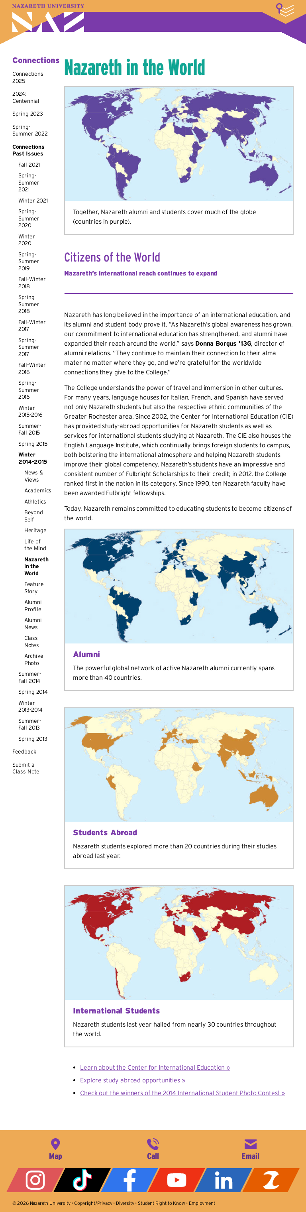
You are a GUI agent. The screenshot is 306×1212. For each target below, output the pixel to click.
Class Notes (31, 641)
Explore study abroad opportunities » (132, 1080)
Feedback (24, 751)
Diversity (125, 1203)
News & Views (33, 476)
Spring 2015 (32, 444)
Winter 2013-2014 (30, 706)
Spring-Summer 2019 (28, 261)
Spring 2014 (33, 692)
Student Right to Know (161, 1203)
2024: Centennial (25, 97)
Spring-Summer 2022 (30, 130)
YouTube (176, 1180)
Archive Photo (33, 659)
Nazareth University (48, 18)
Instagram (35, 1180)
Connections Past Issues (28, 150)
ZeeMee (271, 1180)
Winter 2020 (26, 240)
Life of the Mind (35, 545)
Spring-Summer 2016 (28, 390)
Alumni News (33, 623)
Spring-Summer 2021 (28, 182)
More (285, 10)
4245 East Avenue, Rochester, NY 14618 (55, 1148)
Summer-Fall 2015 (29, 429)
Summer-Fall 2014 (29, 677)
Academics (38, 490)
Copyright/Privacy (93, 1203)
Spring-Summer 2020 (28, 218)
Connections (35, 60)
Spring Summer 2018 (28, 304)
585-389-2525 (153, 1148)
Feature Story (34, 587)
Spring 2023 (27, 113)
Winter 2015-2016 (30, 411)
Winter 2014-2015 (32, 458)
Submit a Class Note (25, 768)
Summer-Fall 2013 (29, 724)
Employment (202, 1203)
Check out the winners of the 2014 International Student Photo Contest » (182, 1092)
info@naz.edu (251, 1148)
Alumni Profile (33, 605)
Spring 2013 (32, 739)
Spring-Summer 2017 (28, 347)
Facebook (129, 1180)
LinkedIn (223, 1180)
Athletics (35, 501)
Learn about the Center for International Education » (155, 1067)
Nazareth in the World (36, 566)
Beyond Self (33, 516)
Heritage (35, 530)
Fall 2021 (29, 164)
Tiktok (82, 1180)
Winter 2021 (33, 200)
